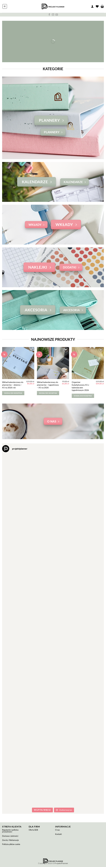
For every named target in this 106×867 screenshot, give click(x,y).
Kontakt (58, 834)
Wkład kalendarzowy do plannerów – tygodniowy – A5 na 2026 (48, 385)
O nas (57, 830)
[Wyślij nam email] (57, 14)
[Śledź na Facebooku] (49, 14)
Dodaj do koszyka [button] (13, 393)
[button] (4, 6)
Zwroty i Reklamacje (10, 840)
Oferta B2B (33, 830)
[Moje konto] (92, 6)
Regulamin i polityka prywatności (10, 831)
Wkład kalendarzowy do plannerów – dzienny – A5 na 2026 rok (12, 385)
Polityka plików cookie (11, 844)
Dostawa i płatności (10, 836)
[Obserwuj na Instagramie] (53, 14)
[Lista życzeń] (97, 6)
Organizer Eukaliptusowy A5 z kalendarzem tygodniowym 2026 (80, 386)
